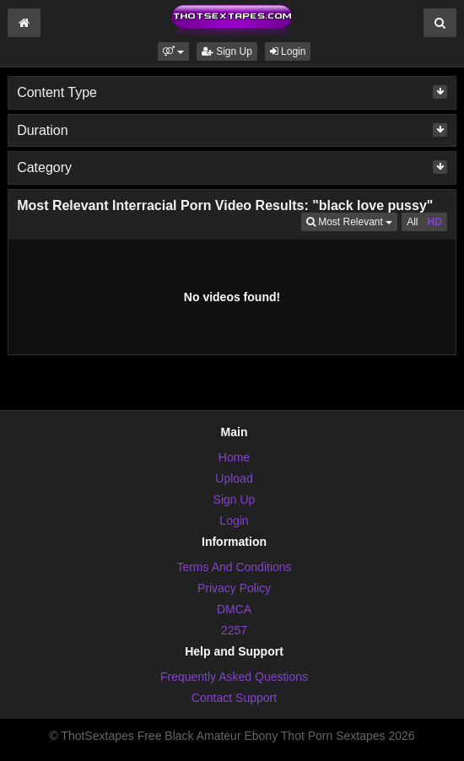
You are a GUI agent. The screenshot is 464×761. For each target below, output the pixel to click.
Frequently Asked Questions (234, 676)
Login (288, 51)
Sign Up (227, 51)
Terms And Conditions (233, 567)
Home (234, 457)
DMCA (234, 609)
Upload (233, 478)
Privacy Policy (234, 588)
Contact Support (234, 697)
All (412, 222)
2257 (234, 630)
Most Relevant (351, 220)
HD (435, 222)
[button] (173, 51)
